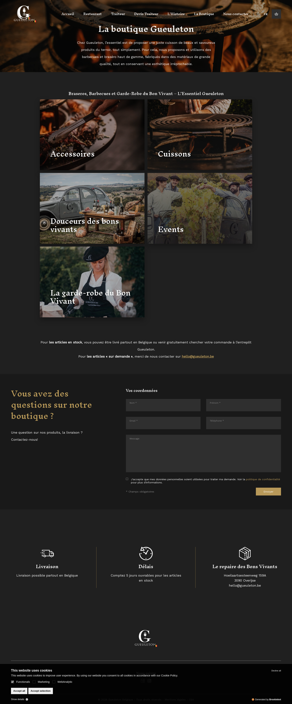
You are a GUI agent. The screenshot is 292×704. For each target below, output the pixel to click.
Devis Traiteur (146, 14)
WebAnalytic (62, 681)
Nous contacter (235, 14)
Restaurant (92, 14)
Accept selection (40, 690)
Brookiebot (275, 699)
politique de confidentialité (263, 479)
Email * (134, 421)
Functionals (20, 681)
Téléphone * (217, 421)
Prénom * (215, 403)
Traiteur (118, 14)
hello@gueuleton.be (198, 356)
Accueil (67, 14)
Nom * (133, 403)
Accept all (19, 690)
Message (134, 439)
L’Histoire (176, 14)
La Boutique (204, 14)
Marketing (41, 681)
